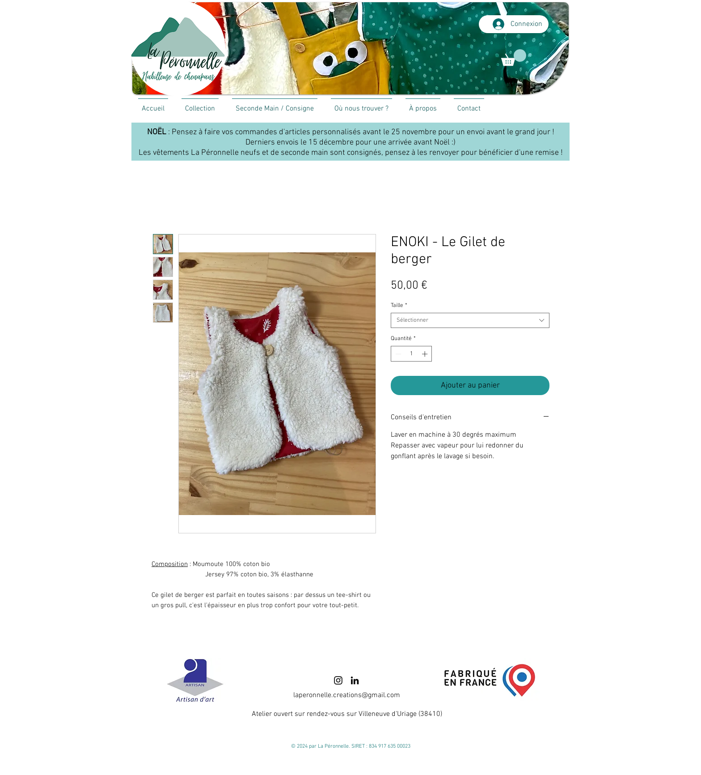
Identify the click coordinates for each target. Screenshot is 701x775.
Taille (399, 305)
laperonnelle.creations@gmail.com (346, 695)
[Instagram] (338, 680)
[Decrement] (397, 354)
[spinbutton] (411, 354)
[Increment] (425, 354)
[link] (513, 57)
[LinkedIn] (354, 680)
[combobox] (470, 320)
